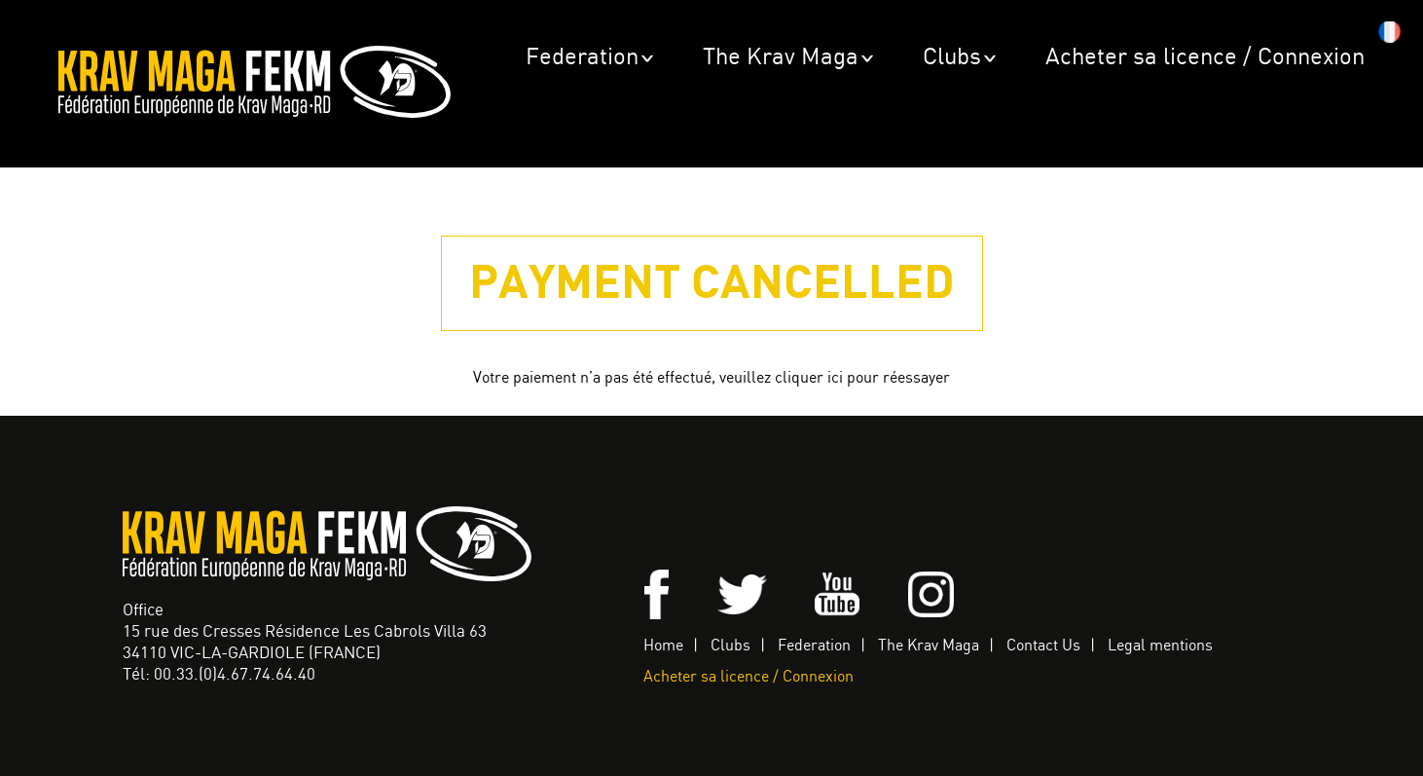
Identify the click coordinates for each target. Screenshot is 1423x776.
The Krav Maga (780, 58)
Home (663, 646)
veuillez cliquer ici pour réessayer (834, 378)
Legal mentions (1160, 646)
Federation (582, 58)
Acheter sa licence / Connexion (1205, 58)
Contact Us (1043, 646)
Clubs (952, 58)
